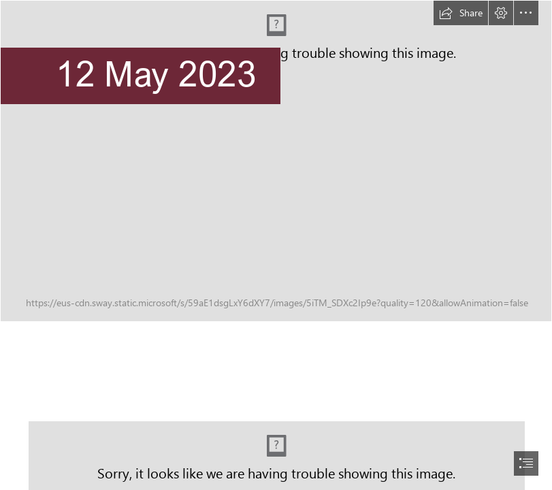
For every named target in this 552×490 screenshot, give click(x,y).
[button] (461, 13)
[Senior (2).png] (276, 161)
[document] (276, 245)
